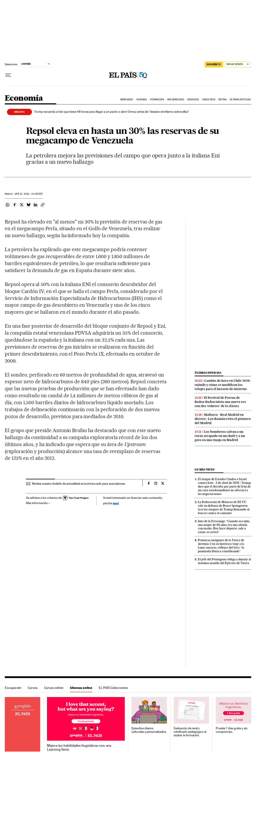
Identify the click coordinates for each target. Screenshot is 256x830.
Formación (157, 99)
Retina (222, 99)
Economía (24, 98)
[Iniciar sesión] (237, 64)
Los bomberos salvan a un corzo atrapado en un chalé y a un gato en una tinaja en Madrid (220, 436)
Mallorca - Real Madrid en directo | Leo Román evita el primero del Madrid (223, 419)
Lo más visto (204, 469)
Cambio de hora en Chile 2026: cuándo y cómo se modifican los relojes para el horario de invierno (222, 385)
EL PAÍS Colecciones (113, 688)
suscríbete (214, 64)
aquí (116, 503)
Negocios (193, 99)
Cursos (33, 688)
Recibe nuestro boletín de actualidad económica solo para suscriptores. (79, 483)
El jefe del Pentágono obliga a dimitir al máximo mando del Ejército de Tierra (224, 561)
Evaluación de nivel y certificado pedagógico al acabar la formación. (190, 732)
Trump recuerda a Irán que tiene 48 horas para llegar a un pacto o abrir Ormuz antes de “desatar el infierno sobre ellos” (111, 111)
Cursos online (53, 688)
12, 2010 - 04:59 (29, 194)
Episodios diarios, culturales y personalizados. (149, 730)
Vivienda (141, 99)
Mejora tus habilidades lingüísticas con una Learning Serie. (79, 748)
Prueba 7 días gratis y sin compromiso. (231, 730)
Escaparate (13, 688)
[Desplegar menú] (8, 75)
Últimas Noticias (240, 99)
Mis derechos (175, 99)
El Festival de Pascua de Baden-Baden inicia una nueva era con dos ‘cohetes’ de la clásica (220, 402)
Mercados (126, 99)
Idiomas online (81, 688)
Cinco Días (208, 99)
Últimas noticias (208, 372)
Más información (38, 503)
